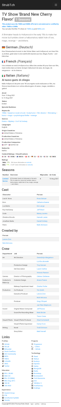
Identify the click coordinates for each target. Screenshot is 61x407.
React (36, 356)
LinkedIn (7, 361)
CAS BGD (7, 386)
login (32, 404)
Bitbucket (7, 349)
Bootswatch (38, 376)
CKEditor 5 (37, 383)
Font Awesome (39, 378)
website (28, 162)
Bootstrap (37, 373)
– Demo (37, 347)
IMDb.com (41, 29)
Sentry (36, 366)
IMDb (6, 356)
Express (37, 364)
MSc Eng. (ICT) (9, 381)
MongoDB (37, 368)
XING (6, 364)
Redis (36, 371)
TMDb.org (30, 29)
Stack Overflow (9, 351)
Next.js (36, 359)
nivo (35, 381)
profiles (37, 404)
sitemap (43, 404)
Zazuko (7, 400)
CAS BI (6, 383)
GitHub (6, 344)
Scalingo (37, 388)
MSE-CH (7, 376)
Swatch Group (9, 393)
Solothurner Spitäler (11, 398)
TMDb (6, 359)
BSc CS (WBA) (9, 378)
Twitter (6, 366)
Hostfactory (38, 386)
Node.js (37, 361)
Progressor (38, 344)
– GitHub (37, 349)
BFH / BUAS (8, 373)
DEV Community (10, 354)
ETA (5, 395)
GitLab (6, 347)
